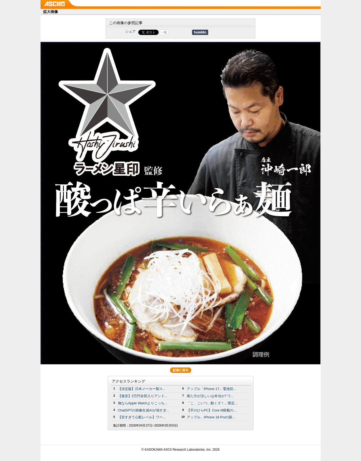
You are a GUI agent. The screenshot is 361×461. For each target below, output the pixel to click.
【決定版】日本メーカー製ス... (142, 389)
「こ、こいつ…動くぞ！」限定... (212, 403)
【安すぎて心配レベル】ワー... (142, 417)
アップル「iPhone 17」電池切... (211, 389)
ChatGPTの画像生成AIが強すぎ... (143, 410)
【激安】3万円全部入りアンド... (142, 396)
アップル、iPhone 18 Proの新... (211, 417)
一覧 (164, 32)
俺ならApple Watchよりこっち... (143, 403)
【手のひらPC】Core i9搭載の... (211, 410)
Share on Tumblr (200, 32)
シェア (130, 31)
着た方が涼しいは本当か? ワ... (210, 396)
